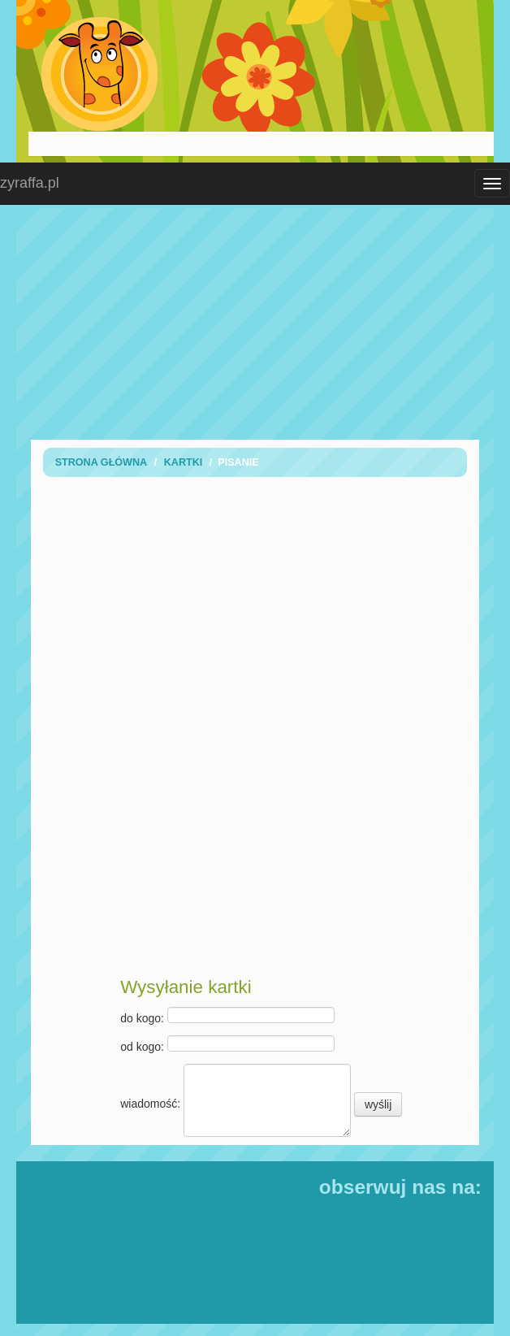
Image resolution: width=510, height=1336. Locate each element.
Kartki (183, 462)
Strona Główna (101, 462)
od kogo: (227, 1044)
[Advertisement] (261, 321)
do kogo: (227, 1016)
